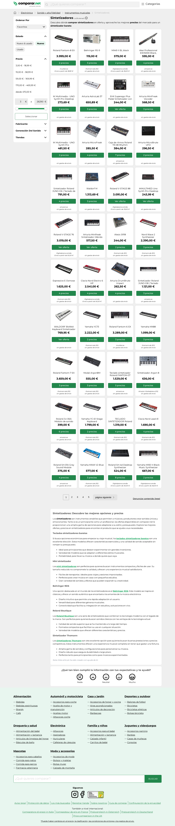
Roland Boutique (65, 616)
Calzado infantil (98, 738)
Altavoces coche (61, 717)
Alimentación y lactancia (29, 735)
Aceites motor (60, 713)
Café (18, 713)
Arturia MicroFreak (92, 142)
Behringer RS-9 (92, 50)
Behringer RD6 (120, 591)
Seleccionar (31, 116)
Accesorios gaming (137, 731)
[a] (40, 101)
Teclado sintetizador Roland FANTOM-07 (120, 374)
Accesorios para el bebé (102, 731)
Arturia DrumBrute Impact (120, 282)
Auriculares (59, 738)
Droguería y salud (25, 725)
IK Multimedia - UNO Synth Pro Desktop (64, 97)
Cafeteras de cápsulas (64, 742)
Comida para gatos (26, 760)
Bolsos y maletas (62, 760)
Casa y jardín (96, 696)
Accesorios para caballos (29, 756)
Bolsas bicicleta (135, 713)
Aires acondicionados (101, 705)
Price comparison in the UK (87, 815)
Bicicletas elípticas (137, 709)
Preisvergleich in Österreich (104, 812)
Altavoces (58, 731)
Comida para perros (26, 764)
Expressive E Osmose (64, 280)
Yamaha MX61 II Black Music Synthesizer (148, 466)
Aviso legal (20, 803)
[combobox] (94, 4)
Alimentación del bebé (28, 731)
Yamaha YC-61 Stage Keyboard (92, 420)
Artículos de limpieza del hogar (32, 738)
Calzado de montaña (64, 768)
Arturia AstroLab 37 (92, 96)
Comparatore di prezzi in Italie (38, 812)
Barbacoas (95, 713)
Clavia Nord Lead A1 (148, 419)
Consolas (132, 742)
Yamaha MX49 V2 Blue (92, 465)
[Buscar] (46, 4)
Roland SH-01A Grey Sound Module (63, 466)
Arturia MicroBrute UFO (148, 143)
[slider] (16, 108)
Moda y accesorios (62, 751)
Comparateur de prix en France (72, 812)
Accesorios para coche (64, 702)
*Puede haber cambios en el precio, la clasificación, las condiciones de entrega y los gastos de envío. (87, 821)
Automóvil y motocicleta (66, 696)
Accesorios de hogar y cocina (105, 702)
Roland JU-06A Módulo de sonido (64, 420)
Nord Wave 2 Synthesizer (148, 235)
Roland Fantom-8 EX (64, 50)
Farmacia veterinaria (27, 768)
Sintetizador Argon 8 (148, 373)
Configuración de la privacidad (145, 803)
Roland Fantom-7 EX (64, 373)
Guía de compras (118, 803)
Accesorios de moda (63, 756)
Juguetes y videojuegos (140, 725)
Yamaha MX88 (148, 326)
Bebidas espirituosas (27, 705)
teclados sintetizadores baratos (132, 538)
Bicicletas (132, 705)
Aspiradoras (59, 735)
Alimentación (22, 696)
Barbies (131, 735)
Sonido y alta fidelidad (48, 12)
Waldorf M (91, 188)
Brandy (20, 709)
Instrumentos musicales (77, 12)
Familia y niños (97, 725)
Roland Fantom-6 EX (120, 326)
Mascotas (19, 751)
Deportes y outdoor (137, 696)
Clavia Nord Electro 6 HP (92, 282)
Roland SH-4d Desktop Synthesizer (120, 466)
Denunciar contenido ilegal (146, 498)
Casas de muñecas (136, 738)
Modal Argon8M (91, 373)
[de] (20, 101)
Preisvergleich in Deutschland (137, 812)
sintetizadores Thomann (69, 640)
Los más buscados (60, 803)
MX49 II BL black (120, 50)
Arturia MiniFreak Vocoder (148, 97)
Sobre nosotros (99, 803)
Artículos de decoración (102, 709)
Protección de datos (38, 803)
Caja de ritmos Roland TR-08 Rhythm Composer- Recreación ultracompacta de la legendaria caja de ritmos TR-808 (120, 143)
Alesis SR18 (120, 234)
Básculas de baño (25, 742)
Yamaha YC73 (92, 326)
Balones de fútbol (136, 702)
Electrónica (27, 12)
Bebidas (20, 702)
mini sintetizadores (66, 566)
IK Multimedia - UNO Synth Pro (64, 143)
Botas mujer (59, 764)
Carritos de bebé (98, 742)
